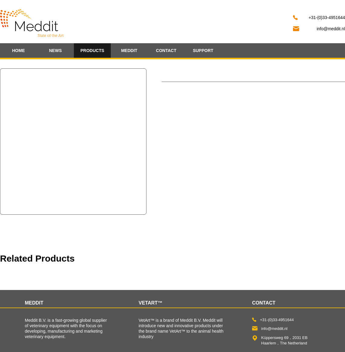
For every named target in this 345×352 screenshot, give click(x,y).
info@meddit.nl (331, 28)
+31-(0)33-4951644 (327, 17)
